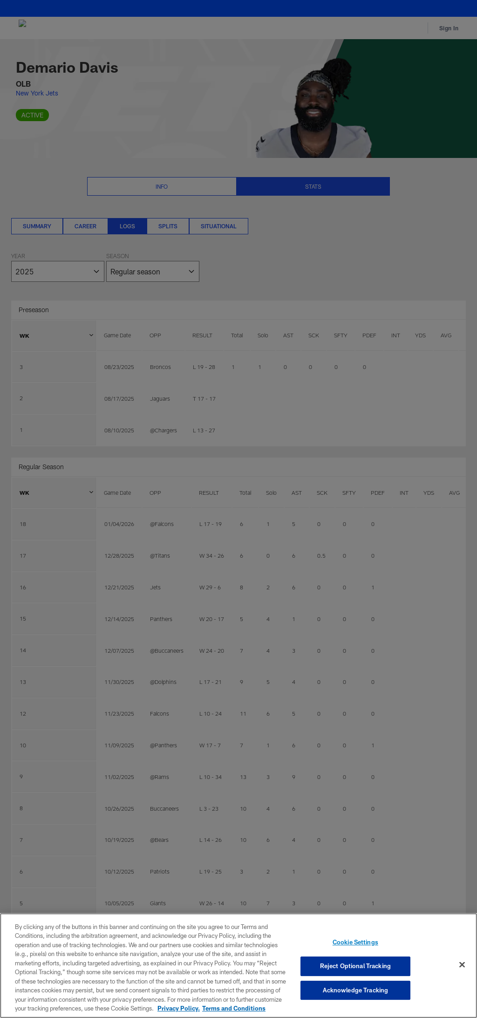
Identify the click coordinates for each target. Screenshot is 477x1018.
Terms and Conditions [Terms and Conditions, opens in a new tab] (234, 1008)
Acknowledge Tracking (355, 990)
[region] (238, 965)
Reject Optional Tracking (355, 966)
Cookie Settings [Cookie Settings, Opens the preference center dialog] (355, 942)
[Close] (462, 965)
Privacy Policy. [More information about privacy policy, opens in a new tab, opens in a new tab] (178, 1008)
